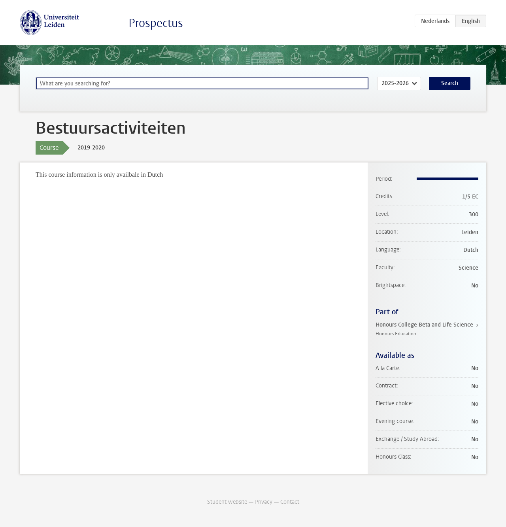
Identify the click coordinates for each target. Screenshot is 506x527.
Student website (227, 502)
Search (449, 83)
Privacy (263, 502)
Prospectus (155, 23)
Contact (289, 502)
